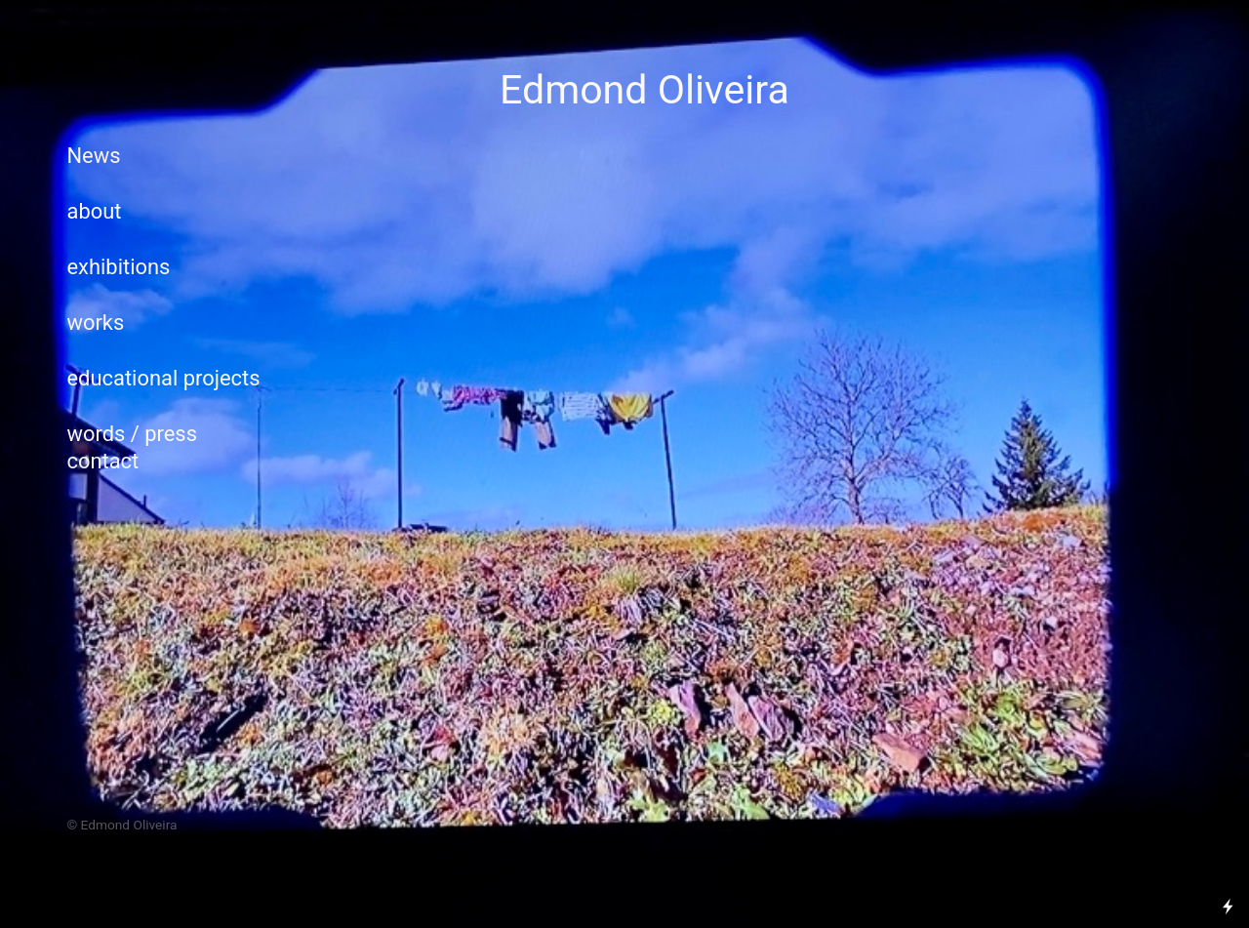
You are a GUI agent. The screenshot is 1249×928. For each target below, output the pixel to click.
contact (104, 461)
